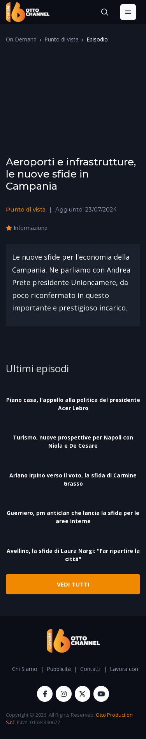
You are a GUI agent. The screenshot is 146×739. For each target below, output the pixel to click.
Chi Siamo (24, 669)
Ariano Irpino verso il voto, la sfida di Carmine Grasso (73, 479)
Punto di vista (61, 39)
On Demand (21, 39)
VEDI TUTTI (73, 584)
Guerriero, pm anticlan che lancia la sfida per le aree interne (73, 517)
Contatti (90, 669)
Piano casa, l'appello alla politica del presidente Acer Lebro (73, 404)
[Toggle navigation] (128, 12)
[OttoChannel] (27, 12)
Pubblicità (59, 669)
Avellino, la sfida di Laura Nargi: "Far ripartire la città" (73, 555)
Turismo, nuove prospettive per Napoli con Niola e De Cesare (73, 441)
